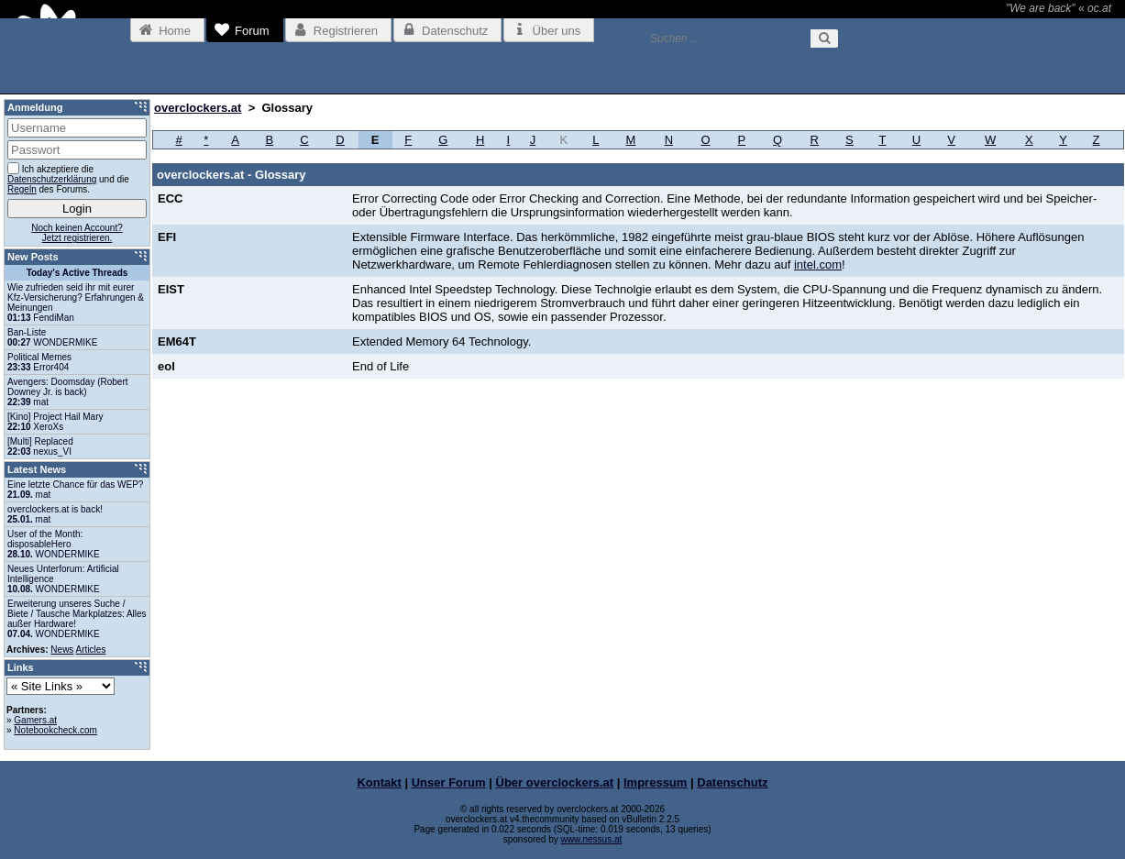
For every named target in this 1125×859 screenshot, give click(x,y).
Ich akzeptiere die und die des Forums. (68, 178)
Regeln (22, 189)
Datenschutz (732, 782)
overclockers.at (197, 108)
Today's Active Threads (77, 273)
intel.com (818, 264)
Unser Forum (449, 782)
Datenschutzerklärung (51, 179)
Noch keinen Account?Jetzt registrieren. (77, 233)
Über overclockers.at (555, 782)
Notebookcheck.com (55, 730)
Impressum (655, 782)
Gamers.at (35, 720)
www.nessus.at (592, 839)
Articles (91, 649)
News (61, 649)
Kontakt (379, 782)
